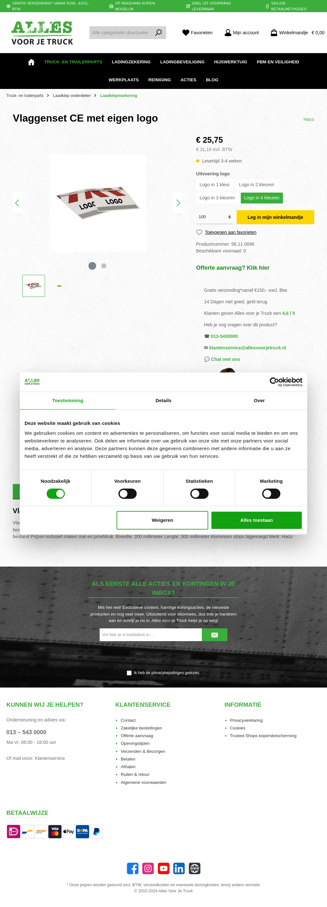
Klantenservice (50, 758)
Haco (308, 119)
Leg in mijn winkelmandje (275, 217)
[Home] (31, 62)
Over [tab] (259, 400)
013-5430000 (224, 336)
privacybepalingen (167, 673)
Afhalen (128, 766)
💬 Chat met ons (222, 359)
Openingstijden (135, 743)
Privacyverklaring (246, 720)
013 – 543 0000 (26, 732)
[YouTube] (163, 868)
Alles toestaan (256, 520)
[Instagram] (148, 868)
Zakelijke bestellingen (141, 728)
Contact (128, 720)
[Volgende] (178, 203)
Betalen (128, 759)
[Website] (194, 868)
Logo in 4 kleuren (261, 197)
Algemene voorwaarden (143, 782)
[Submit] (214, 634)
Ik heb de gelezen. (167, 673)
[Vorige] (17, 203)
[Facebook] (132, 868)
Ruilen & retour (135, 774)
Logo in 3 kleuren (217, 197)
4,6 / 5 (288, 313)
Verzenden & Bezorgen (143, 751)
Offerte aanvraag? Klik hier (233, 268)
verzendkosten (156, 885)
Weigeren (162, 520)
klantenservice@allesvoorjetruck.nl (247, 347)
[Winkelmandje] (295, 32)
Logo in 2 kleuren (256, 184)
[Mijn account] (241, 32)
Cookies (238, 728)
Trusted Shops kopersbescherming (263, 735)
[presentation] (163, 656)
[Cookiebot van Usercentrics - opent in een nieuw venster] (274, 382)
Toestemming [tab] (67, 400)
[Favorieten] (197, 32)
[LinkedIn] (179, 868)
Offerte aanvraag (137, 735)
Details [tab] (163, 400)
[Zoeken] (158, 32)
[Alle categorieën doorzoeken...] (120, 32)
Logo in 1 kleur (215, 184)
